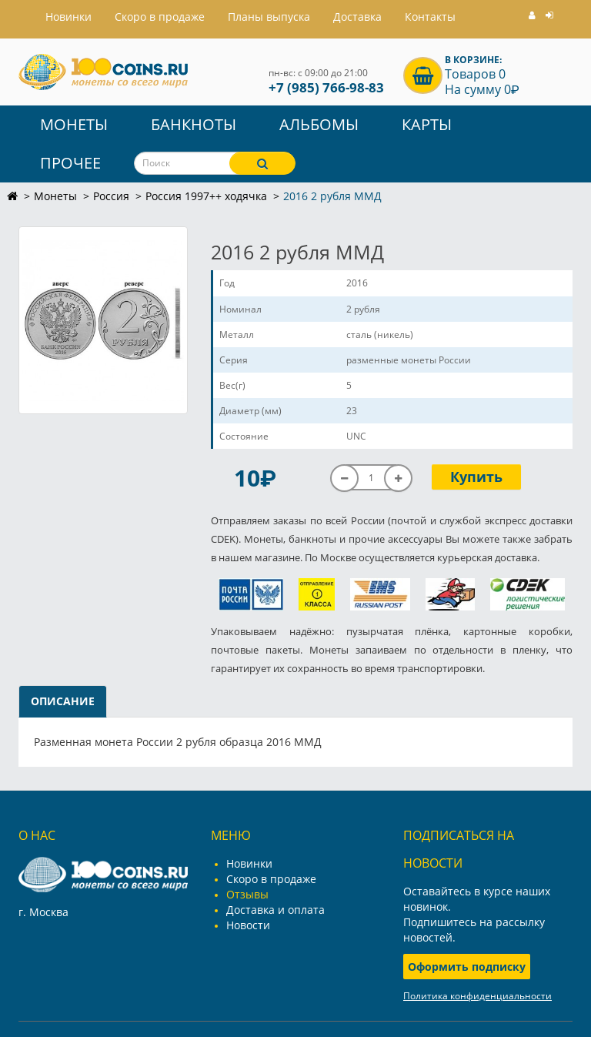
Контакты (430, 16)
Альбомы (319, 124)
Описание (63, 701)
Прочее (70, 162)
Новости (248, 925)
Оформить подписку (467, 966)
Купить (476, 476)
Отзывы (247, 894)
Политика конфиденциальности (477, 995)
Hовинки (68, 16)
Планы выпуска (269, 16)
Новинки (249, 863)
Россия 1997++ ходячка (206, 196)
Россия (111, 196)
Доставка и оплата (275, 909)
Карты (427, 124)
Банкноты (193, 124)
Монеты (74, 124)
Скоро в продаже (160, 16)
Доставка (357, 16)
